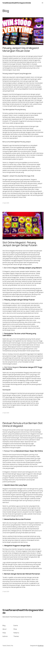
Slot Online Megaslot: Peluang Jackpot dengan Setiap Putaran (20, 244)
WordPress (40, 645)
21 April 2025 (6, 203)
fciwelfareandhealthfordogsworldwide (17, 3)
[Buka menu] (42, 3)
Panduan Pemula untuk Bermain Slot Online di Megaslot (23, 424)
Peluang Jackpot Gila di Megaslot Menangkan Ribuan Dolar (21, 49)
